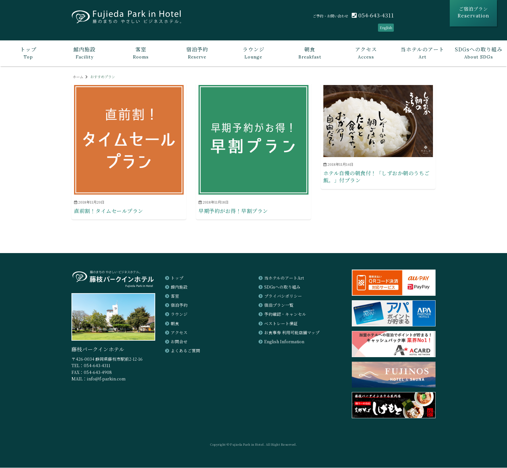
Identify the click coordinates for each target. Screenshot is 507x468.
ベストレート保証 (281, 323)
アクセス (179, 332)
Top (28, 53)
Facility (84, 53)
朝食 (175, 323)
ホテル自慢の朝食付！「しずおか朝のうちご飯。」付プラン (376, 177)
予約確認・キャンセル (285, 314)
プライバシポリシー (283, 296)
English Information (284, 341)
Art (422, 53)
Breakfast (309, 53)
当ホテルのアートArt (284, 278)
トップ (177, 278)
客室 (175, 296)
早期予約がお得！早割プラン (233, 211)
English (385, 27)
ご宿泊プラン (473, 12)
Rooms (140, 53)
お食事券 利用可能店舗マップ (291, 332)
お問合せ (179, 341)
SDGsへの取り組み (282, 287)
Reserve (197, 53)
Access (366, 53)
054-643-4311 (373, 15)
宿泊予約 (179, 305)
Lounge (253, 53)
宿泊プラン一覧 (279, 305)
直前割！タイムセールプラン (108, 211)
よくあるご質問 (185, 351)
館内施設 (179, 287)
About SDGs (478, 53)
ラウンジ (179, 314)
